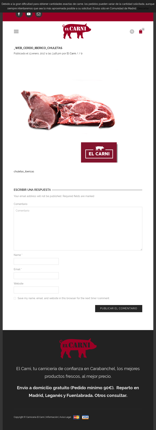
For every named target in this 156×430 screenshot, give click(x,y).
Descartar (143, 8)
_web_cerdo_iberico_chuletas (38, 48)
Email (18, 269)
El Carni (71, 53)
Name (18, 255)
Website (18, 283)
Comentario (20, 204)
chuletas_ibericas (24, 171)
